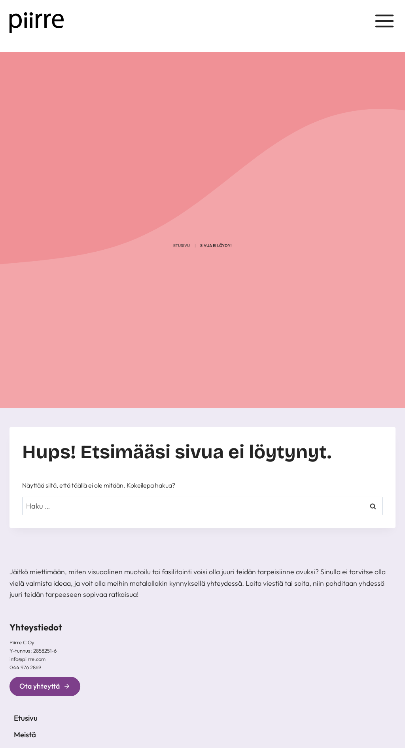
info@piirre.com (27, 659)
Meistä (25, 734)
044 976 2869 (25, 667)
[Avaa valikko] (384, 23)
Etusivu (181, 245)
